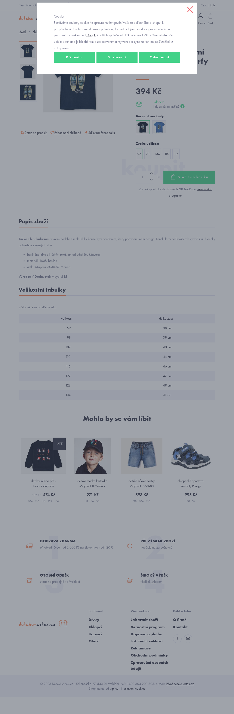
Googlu (91, 54)
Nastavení (117, 76)
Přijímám (74, 76)
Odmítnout (159, 76)
